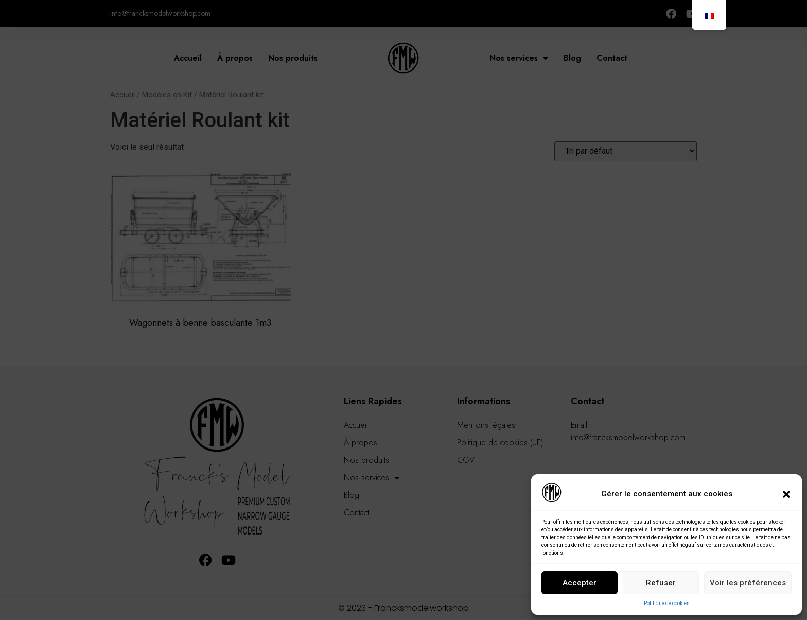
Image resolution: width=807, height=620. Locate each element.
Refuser (661, 583)
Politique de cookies (667, 603)
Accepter (580, 583)
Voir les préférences (748, 583)
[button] (786, 494)
